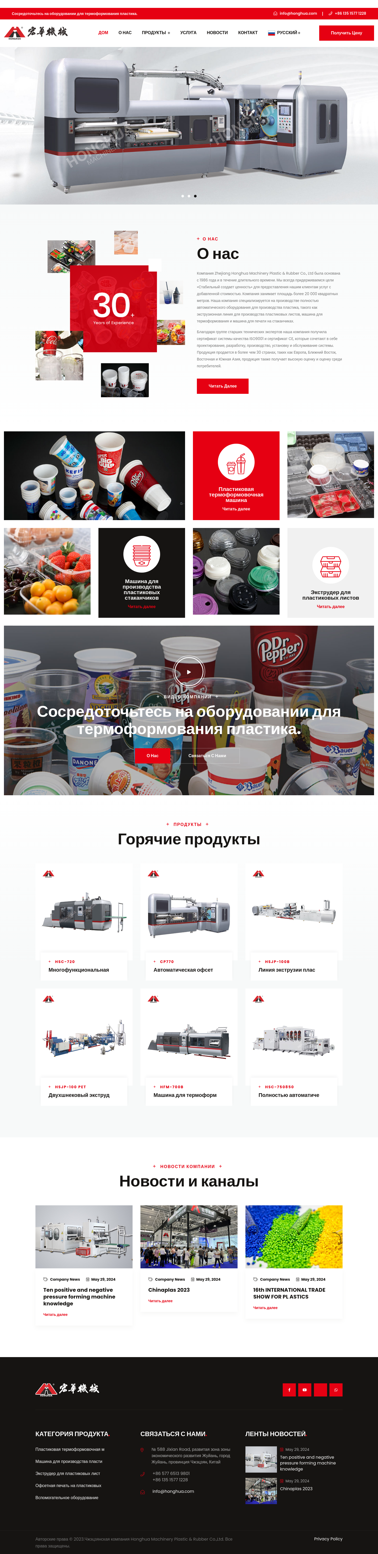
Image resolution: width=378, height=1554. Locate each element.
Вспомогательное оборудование (66, 1497)
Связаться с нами (207, 755)
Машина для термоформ (185, 1094)
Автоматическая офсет (183, 969)
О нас (125, 33)
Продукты (156, 33)
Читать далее (223, 386)
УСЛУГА (188, 33)
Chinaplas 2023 (169, 1289)
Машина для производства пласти (68, 1461)
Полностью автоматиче (289, 1094)
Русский (284, 33)
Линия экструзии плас (287, 969)
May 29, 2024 (101, 1278)
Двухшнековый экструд (79, 1094)
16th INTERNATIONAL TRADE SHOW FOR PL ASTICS (289, 1292)
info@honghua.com (173, 1491)
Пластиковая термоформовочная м (69, 1449)
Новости (217, 33)
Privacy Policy (328, 1538)
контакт (248, 33)
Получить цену (346, 33)
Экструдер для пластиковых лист (67, 1473)
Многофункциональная (79, 969)
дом (103, 33)
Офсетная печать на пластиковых (68, 1485)
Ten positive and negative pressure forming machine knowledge (79, 1295)
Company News (62, 1278)
